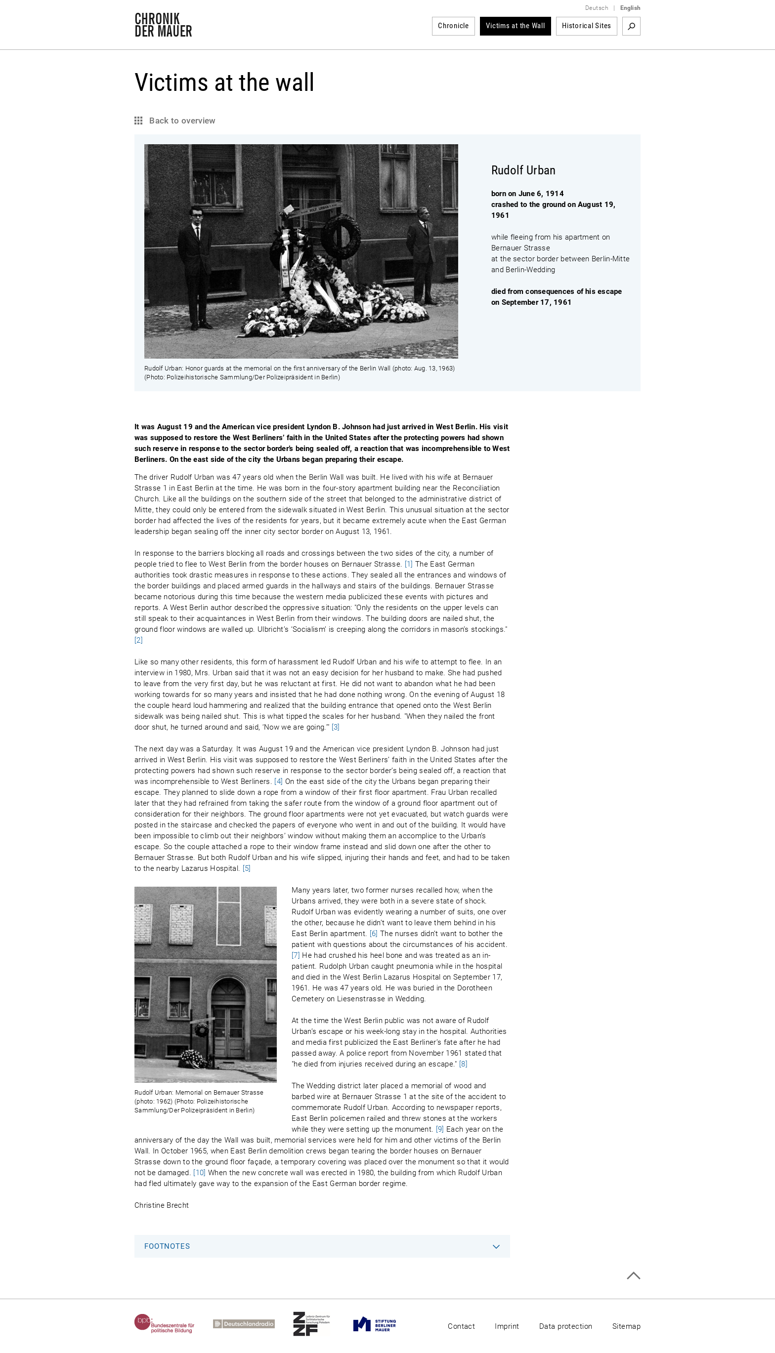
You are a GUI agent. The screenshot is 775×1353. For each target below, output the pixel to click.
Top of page (633, 1275)
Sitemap (626, 1326)
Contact (461, 1326)
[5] (247, 868)
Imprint (507, 1326)
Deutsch (596, 7)
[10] (199, 1172)
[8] (463, 1064)
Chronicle (453, 25)
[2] (138, 640)
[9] (440, 1129)
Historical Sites (586, 25)
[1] (409, 564)
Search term (631, 26)
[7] (296, 955)
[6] (374, 933)
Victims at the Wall (515, 25)
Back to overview (181, 120)
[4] (278, 781)
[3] (336, 727)
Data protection (566, 1326)
